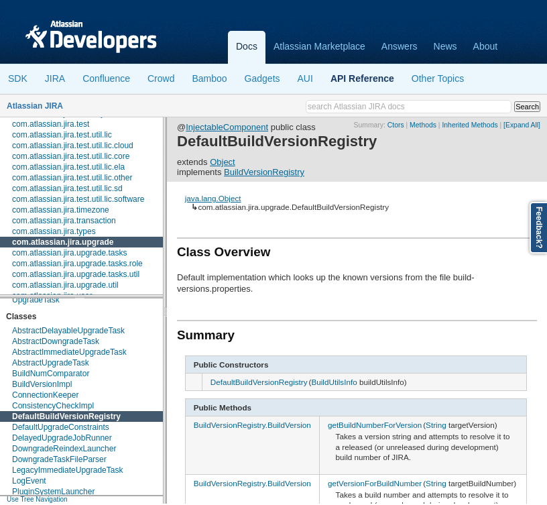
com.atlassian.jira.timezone (60, 210)
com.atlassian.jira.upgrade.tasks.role (77, 263)
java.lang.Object (213, 198)
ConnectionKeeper (45, 395)
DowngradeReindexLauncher (64, 448)
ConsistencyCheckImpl (53, 405)
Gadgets (262, 78)
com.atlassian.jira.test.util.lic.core (70, 156)
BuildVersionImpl (42, 384)
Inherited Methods (469, 125)
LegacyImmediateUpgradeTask (67, 470)
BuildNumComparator (50, 373)
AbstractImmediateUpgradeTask (69, 352)
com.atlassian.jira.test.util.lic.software (78, 199)
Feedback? (539, 228)
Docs (246, 46)
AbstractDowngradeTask (55, 341)
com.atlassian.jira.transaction (64, 220)
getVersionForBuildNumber (375, 483)
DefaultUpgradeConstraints (60, 427)
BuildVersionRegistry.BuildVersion (252, 424)
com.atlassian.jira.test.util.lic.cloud (72, 145)
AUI (305, 78)
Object (222, 162)
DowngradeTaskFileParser (59, 459)
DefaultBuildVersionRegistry (66, 416)
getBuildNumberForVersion (375, 424)
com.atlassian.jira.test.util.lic (62, 134)
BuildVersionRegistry (264, 172)
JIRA (55, 78)
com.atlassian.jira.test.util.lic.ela (68, 167)
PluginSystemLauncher (53, 491)
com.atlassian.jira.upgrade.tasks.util (75, 274)
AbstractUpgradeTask (50, 363)
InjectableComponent (227, 127)
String (436, 424)
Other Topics (438, 78)
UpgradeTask (36, 299)
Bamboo (209, 78)
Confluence (106, 78)
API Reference (362, 78)
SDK (17, 78)
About (485, 46)
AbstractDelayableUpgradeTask (68, 330)
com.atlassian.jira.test (50, 124)
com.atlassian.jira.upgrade (62, 242)
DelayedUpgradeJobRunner (62, 438)
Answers (399, 46)
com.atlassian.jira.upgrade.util (65, 285)
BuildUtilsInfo (334, 382)
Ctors (395, 125)
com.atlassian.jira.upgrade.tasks (69, 253)
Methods (423, 125)
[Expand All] (521, 125)
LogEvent (29, 481)
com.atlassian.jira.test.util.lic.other (72, 177)
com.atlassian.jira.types (54, 231)
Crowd (160, 78)
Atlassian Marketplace (319, 46)
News (445, 46)
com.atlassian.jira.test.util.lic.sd (67, 188)
